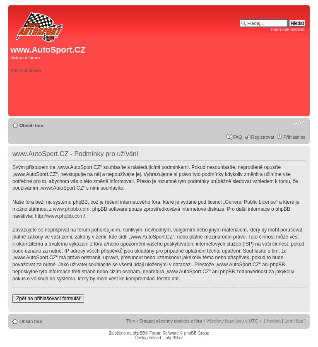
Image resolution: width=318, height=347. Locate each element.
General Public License (250, 202)
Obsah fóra (31, 125)
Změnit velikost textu (300, 124)
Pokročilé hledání (288, 29)
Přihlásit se (294, 137)
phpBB (138, 333)
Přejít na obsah (25, 70)
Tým (130, 320)
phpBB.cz (174, 337)
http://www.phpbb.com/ (60, 216)
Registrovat (263, 137)
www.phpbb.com (71, 209)
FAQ (237, 137)
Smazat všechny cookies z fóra (170, 320)
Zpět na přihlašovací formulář (48, 298)
